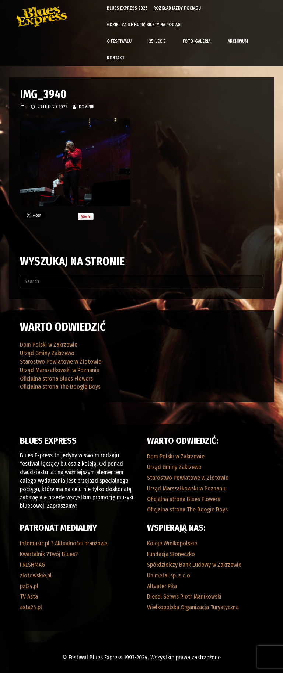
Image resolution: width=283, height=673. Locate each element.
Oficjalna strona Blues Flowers (56, 378)
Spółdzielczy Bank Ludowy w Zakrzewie (194, 564)
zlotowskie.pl (36, 575)
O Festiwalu (119, 41)
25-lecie (157, 41)
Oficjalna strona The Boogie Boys (60, 386)
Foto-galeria (196, 41)
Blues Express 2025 (127, 8)
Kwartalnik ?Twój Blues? (49, 554)
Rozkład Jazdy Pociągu (177, 8)
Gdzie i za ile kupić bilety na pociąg (144, 24)
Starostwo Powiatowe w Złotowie (60, 361)
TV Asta (29, 596)
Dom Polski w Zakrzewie (48, 344)
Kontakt (116, 57)
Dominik (86, 107)
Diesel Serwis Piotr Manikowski (184, 596)
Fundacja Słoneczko (171, 554)
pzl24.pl (29, 586)
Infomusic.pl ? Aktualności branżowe (63, 543)
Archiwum (238, 41)
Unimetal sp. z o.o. (169, 575)
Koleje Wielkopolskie (172, 543)
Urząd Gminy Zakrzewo (47, 353)
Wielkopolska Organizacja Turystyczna (193, 607)
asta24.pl (31, 607)
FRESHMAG (32, 564)
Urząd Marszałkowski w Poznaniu (59, 370)
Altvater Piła (162, 586)
